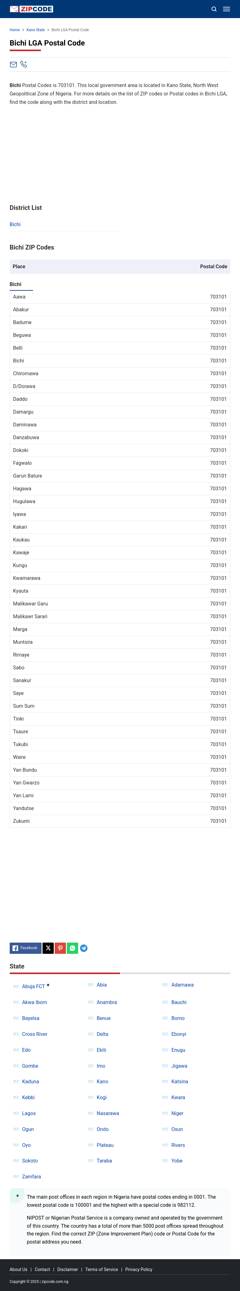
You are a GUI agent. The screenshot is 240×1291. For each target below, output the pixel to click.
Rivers (178, 1145)
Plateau (105, 1145)
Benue (104, 1018)
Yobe (176, 1161)
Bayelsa (30, 1018)
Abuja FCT (33, 987)
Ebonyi (178, 1034)
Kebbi (28, 1097)
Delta (102, 1034)
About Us (19, 1269)
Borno (177, 1018)
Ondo (103, 1129)
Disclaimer (68, 1269)
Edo (26, 1050)
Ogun (28, 1129)
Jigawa (179, 1066)
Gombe (30, 1066)
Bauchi (179, 1002)
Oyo (26, 1145)
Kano (102, 1082)
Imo (101, 1066)
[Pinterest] (60, 948)
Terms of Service (101, 1269)
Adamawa (182, 985)
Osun (177, 1129)
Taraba (104, 1161)
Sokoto (30, 1161)
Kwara (178, 1097)
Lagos (29, 1113)
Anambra (107, 1002)
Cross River (35, 1034)
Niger (177, 1113)
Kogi (102, 1097)
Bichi (15, 224)
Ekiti (101, 1050)
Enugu (178, 1050)
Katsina (179, 1082)
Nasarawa (108, 1113)
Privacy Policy (138, 1269)
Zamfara (31, 1177)
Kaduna (30, 1082)
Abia (102, 985)
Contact (42, 1269)
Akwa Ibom (34, 1002)
